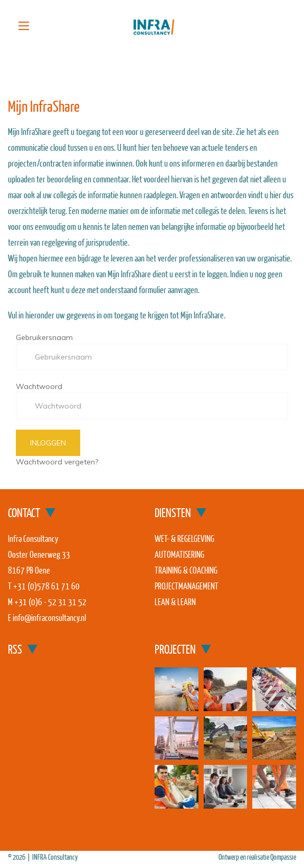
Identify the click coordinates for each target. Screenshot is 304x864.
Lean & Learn (175, 601)
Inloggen (48, 443)
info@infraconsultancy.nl (49, 617)
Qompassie (283, 856)
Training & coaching (186, 570)
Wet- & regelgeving (184, 538)
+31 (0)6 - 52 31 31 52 (50, 601)
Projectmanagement (186, 585)
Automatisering (179, 554)
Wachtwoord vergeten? (57, 462)
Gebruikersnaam (44, 337)
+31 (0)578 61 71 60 (46, 585)
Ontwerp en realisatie (244, 856)
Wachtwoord (39, 386)
